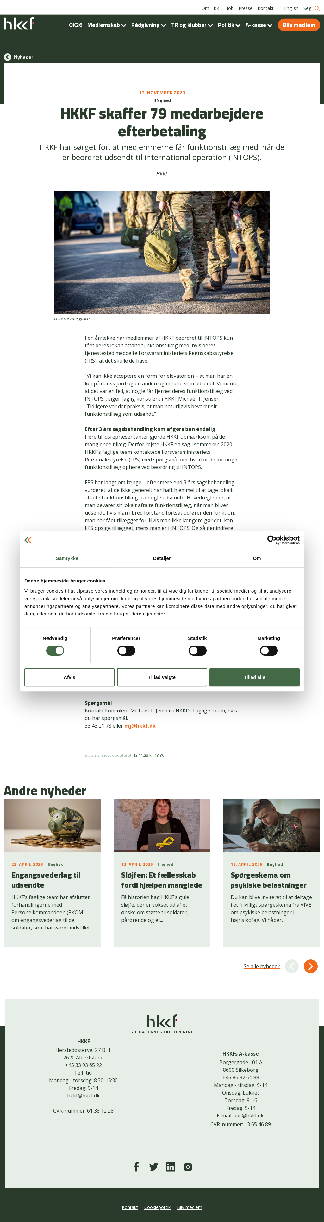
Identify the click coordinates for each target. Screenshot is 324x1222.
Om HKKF (212, 6)
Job (230, 6)
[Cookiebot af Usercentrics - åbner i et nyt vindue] (272, 540)
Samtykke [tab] (67, 558)
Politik (230, 23)
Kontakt (266, 6)
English (291, 6)
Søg (311, 6)
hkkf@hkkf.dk (83, 1095)
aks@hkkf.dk (249, 1115)
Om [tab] (257, 558)
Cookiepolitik (157, 1207)
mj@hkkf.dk (140, 725)
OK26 (75, 23)
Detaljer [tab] (162, 558)
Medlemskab (108, 23)
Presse (245, 6)
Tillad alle (254, 677)
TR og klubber (193, 23)
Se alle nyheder (262, 966)
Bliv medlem (299, 23)
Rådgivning (150, 23)
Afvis (69, 677)
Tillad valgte (162, 677)
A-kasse (260, 23)
